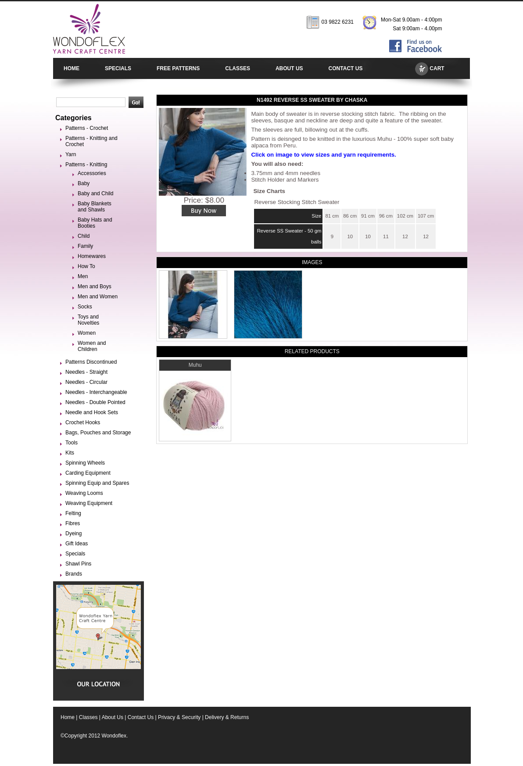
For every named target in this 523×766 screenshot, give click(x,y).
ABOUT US (289, 68)
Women (87, 333)
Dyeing (73, 533)
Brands (73, 574)
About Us (112, 717)
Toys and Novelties (88, 320)
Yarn (70, 154)
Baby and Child (95, 193)
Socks (85, 307)
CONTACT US (346, 68)
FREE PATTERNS (178, 68)
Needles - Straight (86, 372)
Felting (73, 513)
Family (85, 246)
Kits (69, 453)
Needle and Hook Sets (91, 412)
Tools (71, 443)
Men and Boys (94, 286)
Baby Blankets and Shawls (94, 206)
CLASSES (237, 68)
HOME (71, 68)
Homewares (92, 256)
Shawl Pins (78, 564)
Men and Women (98, 297)
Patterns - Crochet (86, 128)
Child (84, 236)
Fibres (72, 523)
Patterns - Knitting (86, 164)
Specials (75, 554)
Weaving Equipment (88, 503)
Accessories (92, 173)
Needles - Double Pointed (95, 402)
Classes (88, 717)
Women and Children (92, 346)
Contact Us (141, 717)
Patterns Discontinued (91, 362)
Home (68, 717)
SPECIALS (118, 68)
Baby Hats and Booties (95, 223)
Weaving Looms (84, 493)
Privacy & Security (179, 717)
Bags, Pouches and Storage (98, 433)
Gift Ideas (76, 543)
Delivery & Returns (227, 717)
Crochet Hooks (82, 422)
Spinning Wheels (85, 463)
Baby (84, 183)
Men (83, 276)
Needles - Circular (86, 382)
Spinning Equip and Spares (97, 483)
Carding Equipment (88, 473)
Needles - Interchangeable (96, 392)
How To (86, 266)
